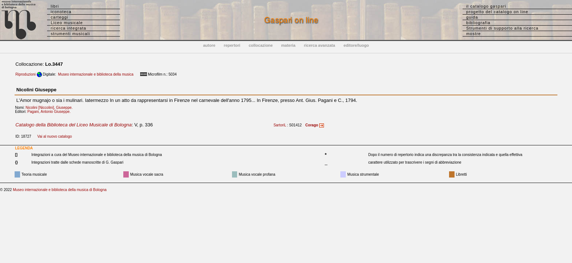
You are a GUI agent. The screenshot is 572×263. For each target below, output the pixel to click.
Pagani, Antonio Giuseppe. (50, 112)
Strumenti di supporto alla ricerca (502, 28)
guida (472, 17)
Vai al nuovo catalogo (54, 136)
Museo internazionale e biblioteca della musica (96, 74)
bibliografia (478, 22)
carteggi (59, 17)
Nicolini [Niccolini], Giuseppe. (51, 108)
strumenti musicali (70, 33)
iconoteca (61, 11)
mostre (473, 33)
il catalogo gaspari (486, 6)
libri (55, 6)
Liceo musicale (67, 22)
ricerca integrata (68, 28)
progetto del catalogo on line (497, 11)
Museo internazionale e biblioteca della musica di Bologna (60, 190)
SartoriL (280, 125)
